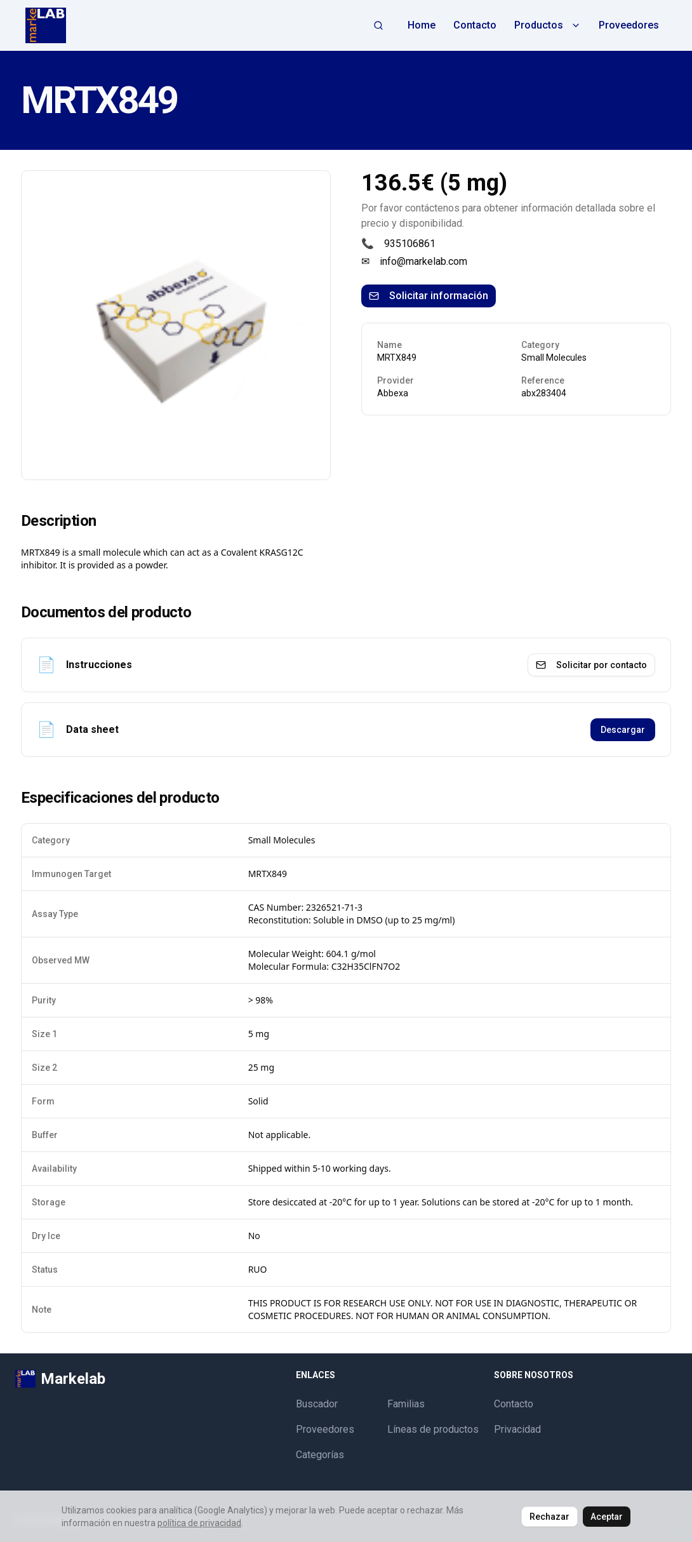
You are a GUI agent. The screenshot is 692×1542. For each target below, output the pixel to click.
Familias (406, 1404)
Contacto (474, 25)
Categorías (320, 1455)
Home (422, 25)
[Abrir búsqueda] (378, 25)
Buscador (317, 1404)
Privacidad (517, 1429)
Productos (547, 25)
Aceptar (606, 1517)
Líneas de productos (433, 1429)
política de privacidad (199, 1523)
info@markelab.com (423, 261)
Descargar (623, 730)
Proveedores (629, 25)
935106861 (410, 244)
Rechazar (549, 1517)
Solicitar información (428, 296)
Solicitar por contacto (591, 665)
